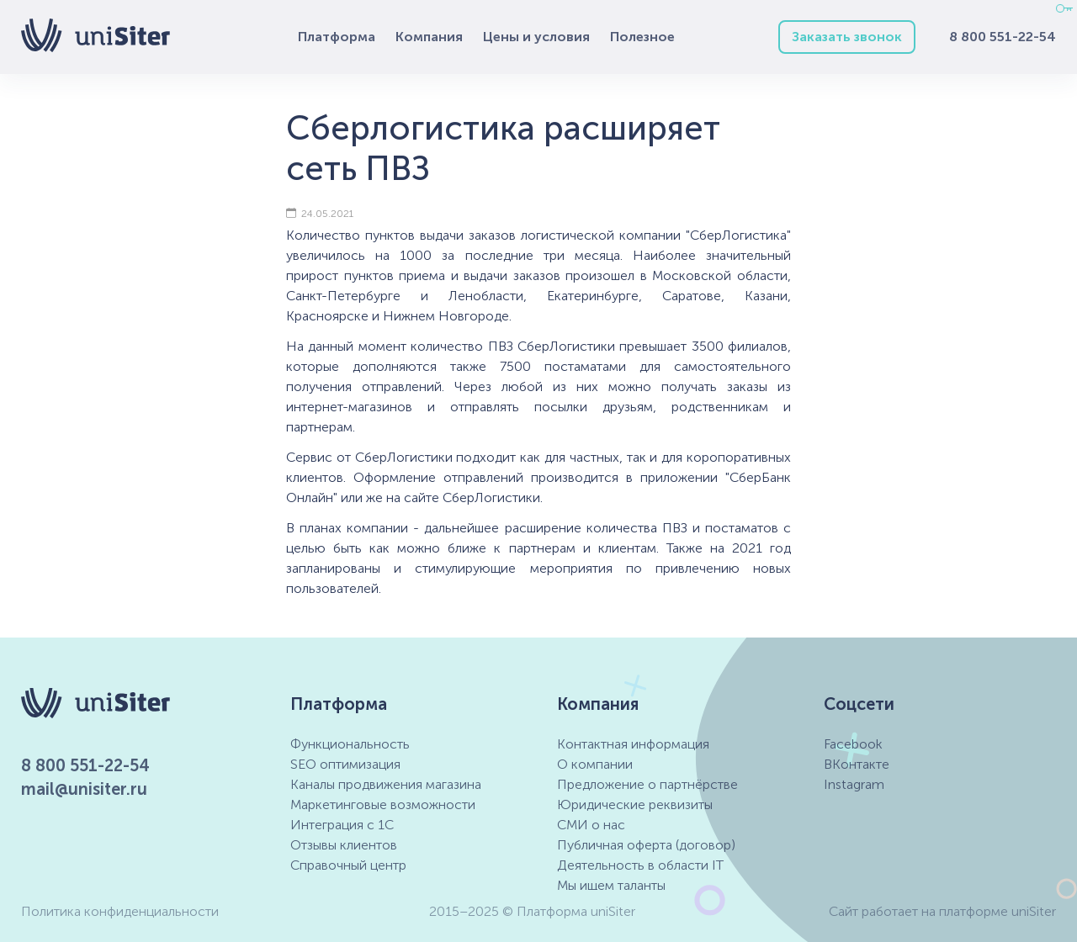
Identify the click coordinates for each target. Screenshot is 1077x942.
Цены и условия (536, 37)
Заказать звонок (847, 37)
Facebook (853, 744)
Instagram (854, 784)
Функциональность (350, 744)
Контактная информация (633, 744)
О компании (595, 764)
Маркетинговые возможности (382, 804)
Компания (429, 37)
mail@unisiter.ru (84, 789)
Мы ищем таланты (611, 885)
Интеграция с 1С (342, 825)
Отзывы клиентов (343, 845)
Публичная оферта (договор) (646, 845)
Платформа (336, 37)
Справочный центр (348, 865)
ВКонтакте (856, 764)
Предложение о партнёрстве (647, 784)
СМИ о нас (591, 825)
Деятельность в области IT (640, 865)
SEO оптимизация (345, 764)
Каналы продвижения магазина (385, 784)
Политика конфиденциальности (120, 911)
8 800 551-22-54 (1002, 37)
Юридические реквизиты (635, 804)
